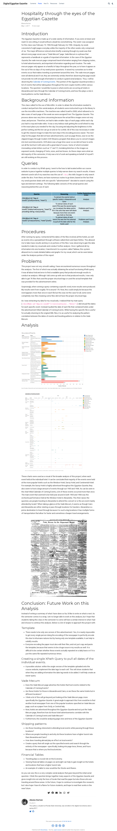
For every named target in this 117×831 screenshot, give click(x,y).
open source (57, 830)
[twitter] (48, 792)
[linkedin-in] (60, 792)
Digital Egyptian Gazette (15, 3)
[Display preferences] (113, 3)
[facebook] (52, 792)
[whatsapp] (64, 792)
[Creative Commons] (58, 825)
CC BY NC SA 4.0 (66, 821)
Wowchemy (44, 830)
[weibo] (68, 792)
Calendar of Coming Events (44, 82)
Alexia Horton (26, 23)
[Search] (109, 3)
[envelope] (56, 792)
